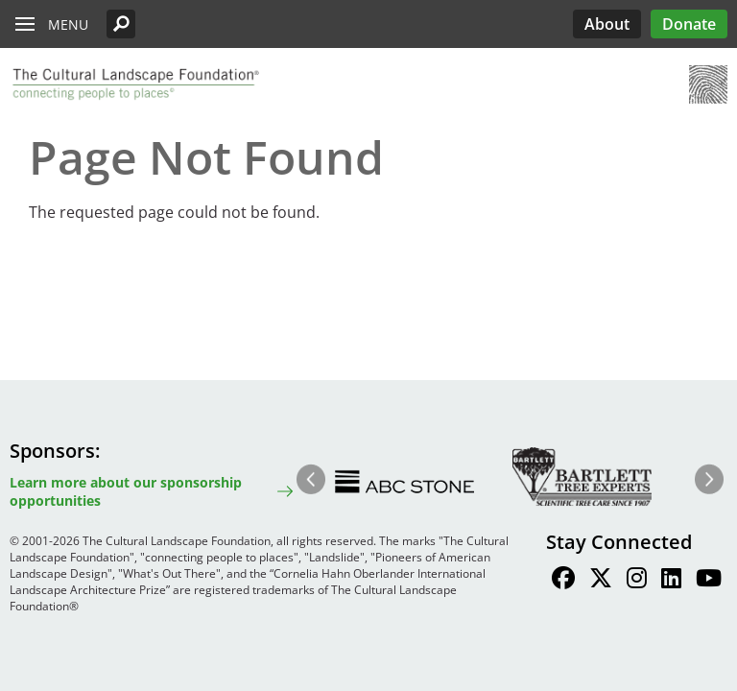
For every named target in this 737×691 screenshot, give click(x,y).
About (607, 24)
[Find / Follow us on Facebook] (563, 580)
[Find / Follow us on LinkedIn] (671, 580)
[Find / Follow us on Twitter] (600, 580)
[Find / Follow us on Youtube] (709, 580)
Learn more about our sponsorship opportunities (126, 491)
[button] (121, 24)
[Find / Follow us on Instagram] (637, 580)
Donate (689, 24)
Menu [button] (68, 24)
